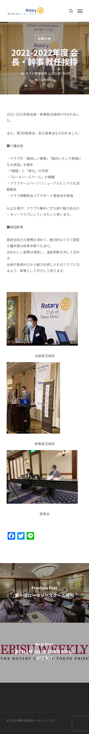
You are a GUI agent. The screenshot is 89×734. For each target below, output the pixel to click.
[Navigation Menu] (80, 11)
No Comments (45, 79)
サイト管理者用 (36, 73)
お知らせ (44, 38)
